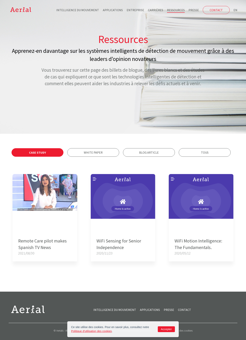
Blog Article (149, 152)
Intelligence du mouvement (77, 10)
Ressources (176, 10)
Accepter (166, 329)
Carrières (155, 10)
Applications (113, 10)
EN (235, 10)
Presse (194, 10)
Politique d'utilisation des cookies (91, 331)
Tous (205, 152)
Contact (216, 10)
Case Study (37, 152)
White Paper (93, 152)
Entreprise (135, 10)
